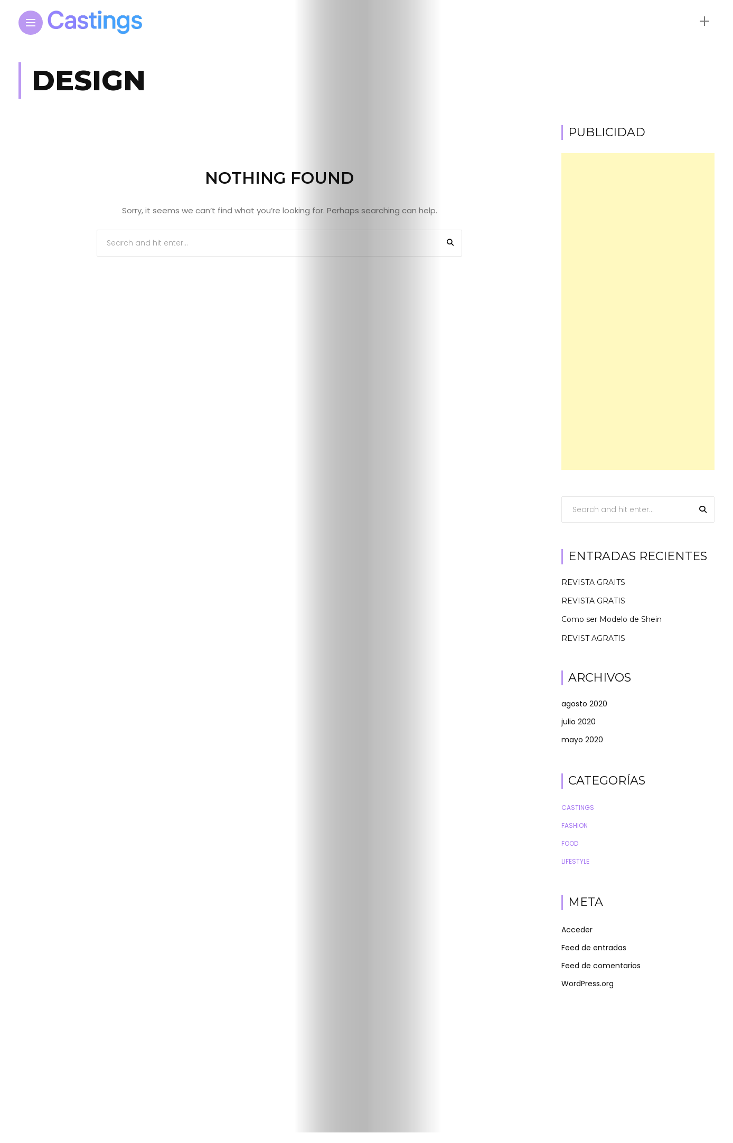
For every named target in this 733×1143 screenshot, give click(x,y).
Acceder (577, 929)
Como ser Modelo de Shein (611, 619)
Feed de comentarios (601, 965)
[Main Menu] (30, 23)
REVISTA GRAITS (593, 582)
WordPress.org (587, 983)
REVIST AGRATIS (593, 638)
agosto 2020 (584, 703)
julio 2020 (578, 721)
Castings (577, 808)
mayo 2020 (582, 739)
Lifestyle (575, 861)
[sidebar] (704, 21)
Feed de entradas (593, 947)
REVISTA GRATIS (593, 601)
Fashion (574, 825)
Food (569, 843)
